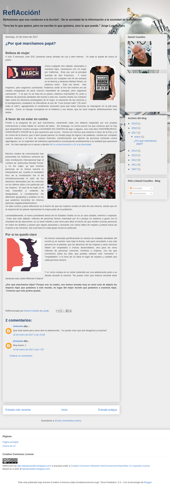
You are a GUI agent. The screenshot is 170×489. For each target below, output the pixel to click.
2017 (135, 132)
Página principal (10, 442)
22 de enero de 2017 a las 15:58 (29, 334)
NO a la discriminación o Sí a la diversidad (70, 144)
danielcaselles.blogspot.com (36, 469)
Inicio (64, 409)
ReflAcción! (21, 12)
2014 (135, 150)
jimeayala (18, 341)
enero (137, 136)
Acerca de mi (9, 446)
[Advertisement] (61, 382)
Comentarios (138, 193)
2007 (135, 169)
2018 (135, 128)
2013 (135, 155)
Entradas (136, 188)
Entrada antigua (107, 409)
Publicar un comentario (21, 355)
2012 (135, 160)
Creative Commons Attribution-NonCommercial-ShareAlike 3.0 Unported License (110, 466)
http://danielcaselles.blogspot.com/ (34, 466)
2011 (135, 164)
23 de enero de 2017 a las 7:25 (28, 349)
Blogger (147, 482)
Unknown (18, 326)
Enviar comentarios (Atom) (68, 420)
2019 (135, 123)
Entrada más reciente (18, 409)
